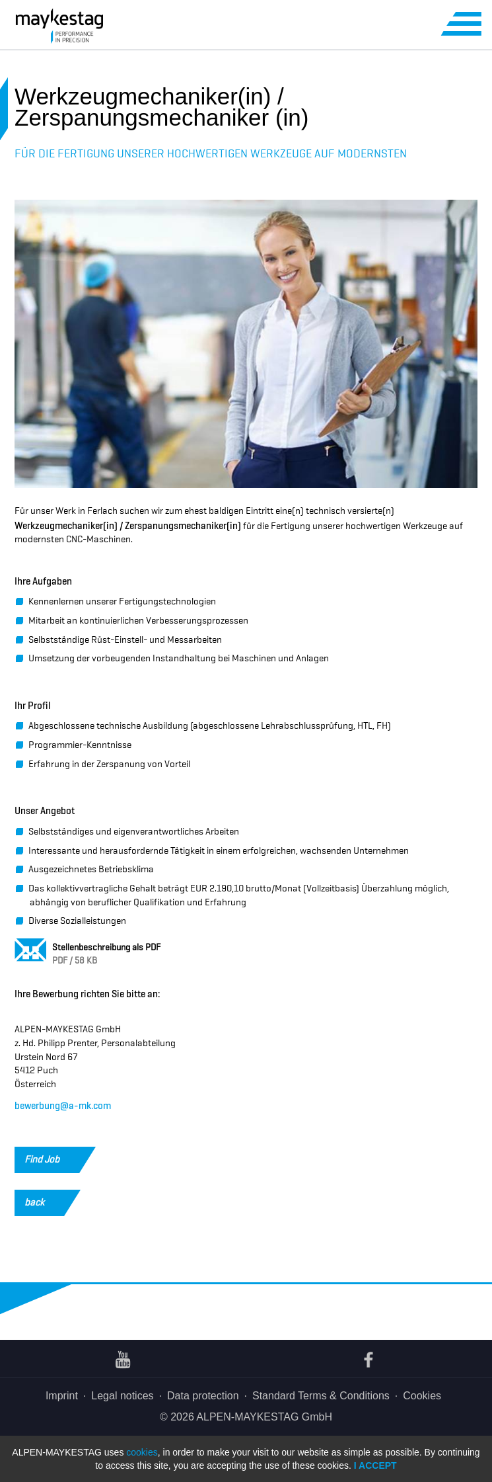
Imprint (62, 1395)
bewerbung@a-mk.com (63, 1105)
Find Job (51, 1160)
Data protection (203, 1395)
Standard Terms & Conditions (321, 1395)
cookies (141, 1452)
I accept (375, 1465)
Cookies (422, 1395)
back (44, 1203)
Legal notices (122, 1395)
